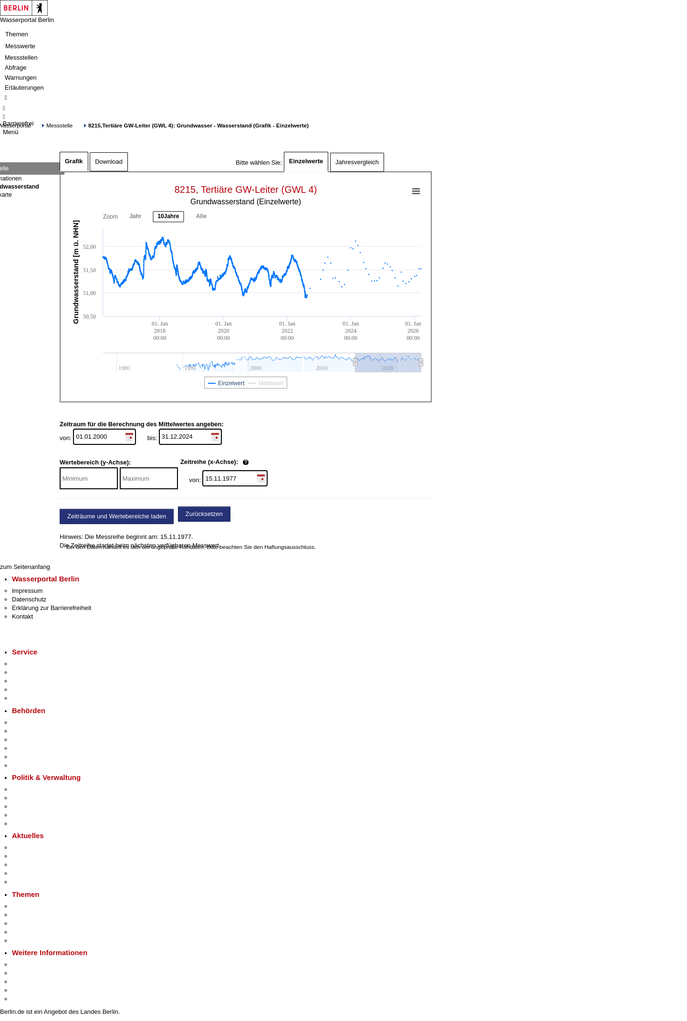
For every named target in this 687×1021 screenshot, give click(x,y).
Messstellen (21, 57)
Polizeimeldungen (36, 856)
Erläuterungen (24, 87)
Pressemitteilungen (38, 847)
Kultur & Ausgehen (37, 964)
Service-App (29, 663)
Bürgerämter (29, 748)
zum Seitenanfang (25, 566)
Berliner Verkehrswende (45, 914)
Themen (16, 34)
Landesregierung (35, 789)
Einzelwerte (306, 161)
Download (109, 161)
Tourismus (26, 973)
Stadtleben (27, 990)
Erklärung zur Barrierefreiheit (51, 607)
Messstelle (59, 125)
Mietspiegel (27, 932)
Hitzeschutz (28, 881)
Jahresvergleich (357, 162)
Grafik (74, 161)
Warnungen (21, 77)
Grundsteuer (29, 940)
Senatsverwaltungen (40, 731)
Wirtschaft (26, 981)
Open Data (27, 815)
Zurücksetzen (204, 513)
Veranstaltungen (34, 864)
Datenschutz (29, 599)
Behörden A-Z (31, 722)
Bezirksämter (30, 739)
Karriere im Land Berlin (43, 797)
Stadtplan (25, 998)
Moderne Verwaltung (40, 923)
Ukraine (22, 873)
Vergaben (25, 823)
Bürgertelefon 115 (36, 680)
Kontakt (22, 616)
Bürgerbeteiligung (36, 806)
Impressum (27, 590)
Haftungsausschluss (289, 547)
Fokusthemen (31, 906)
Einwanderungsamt (38, 765)
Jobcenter (25, 756)
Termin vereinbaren (38, 672)
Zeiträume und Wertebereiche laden (116, 516)
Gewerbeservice (34, 698)
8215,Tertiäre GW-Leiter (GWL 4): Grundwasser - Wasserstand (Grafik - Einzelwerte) (198, 125)
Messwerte (20, 46)
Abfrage (16, 67)
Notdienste (27, 689)
